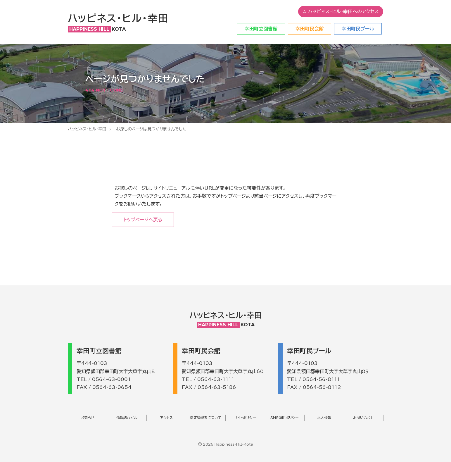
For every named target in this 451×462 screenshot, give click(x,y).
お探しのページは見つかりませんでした (151, 129)
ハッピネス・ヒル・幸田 (87, 129)
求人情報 (324, 418)
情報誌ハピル (126, 418)
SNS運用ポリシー (284, 418)
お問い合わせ (363, 418)
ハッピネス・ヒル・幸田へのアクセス (341, 11)
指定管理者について (206, 418)
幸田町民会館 (310, 28)
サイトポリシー (245, 418)
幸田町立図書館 (261, 28)
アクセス (166, 418)
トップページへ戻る (143, 219)
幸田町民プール (358, 28)
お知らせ (87, 418)
